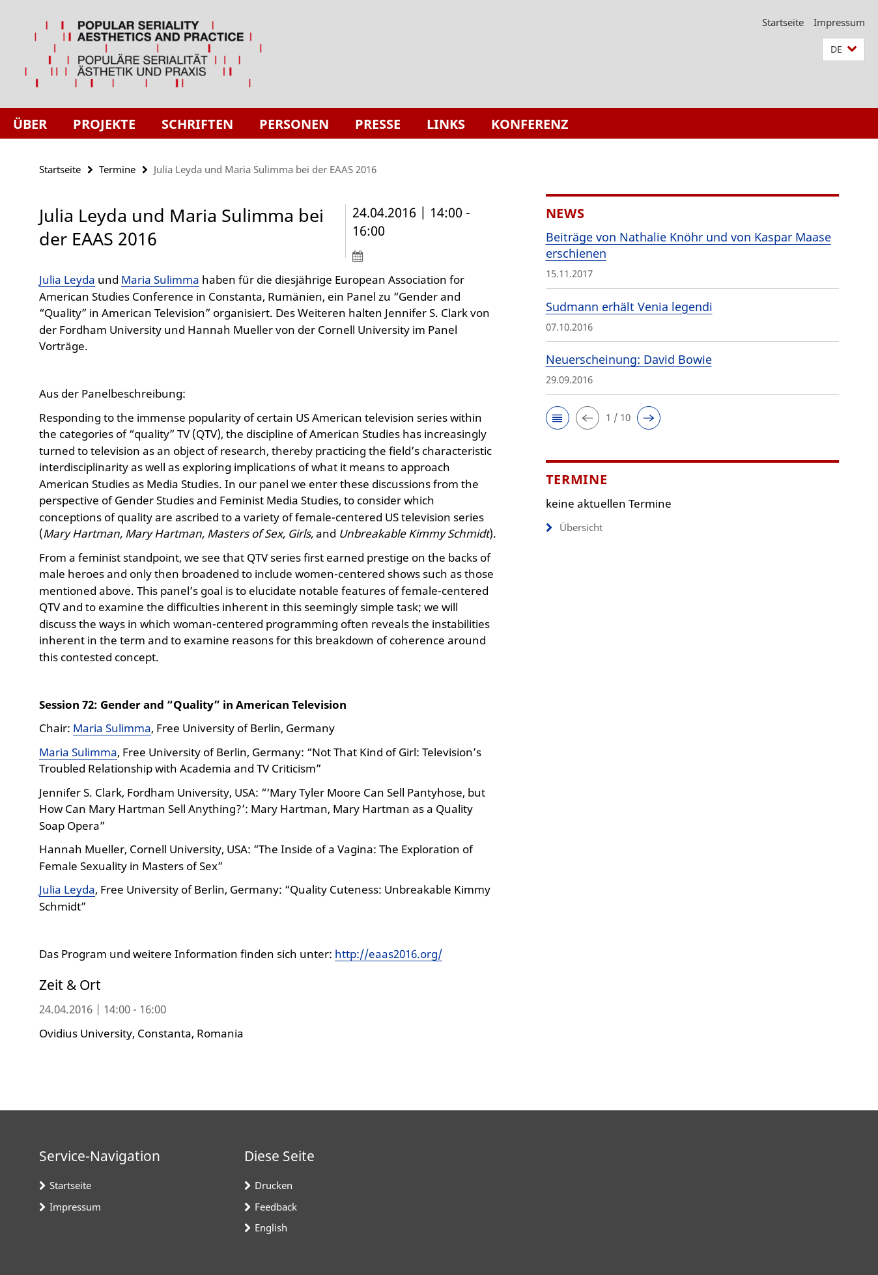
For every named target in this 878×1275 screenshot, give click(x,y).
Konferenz (530, 124)
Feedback (276, 1206)
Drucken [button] (273, 1185)
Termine (117, 169)
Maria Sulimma (160, 279)
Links (446, 124)
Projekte (104, 124)
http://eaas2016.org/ (388, 953)
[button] (843, 50)
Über (30, 124)
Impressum (839, 22)
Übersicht (574, 527)
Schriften (197, 124)
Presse (378, 124)
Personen (294, 124)
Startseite (783, 22)
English (271, 1227)
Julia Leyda (67, 279)
